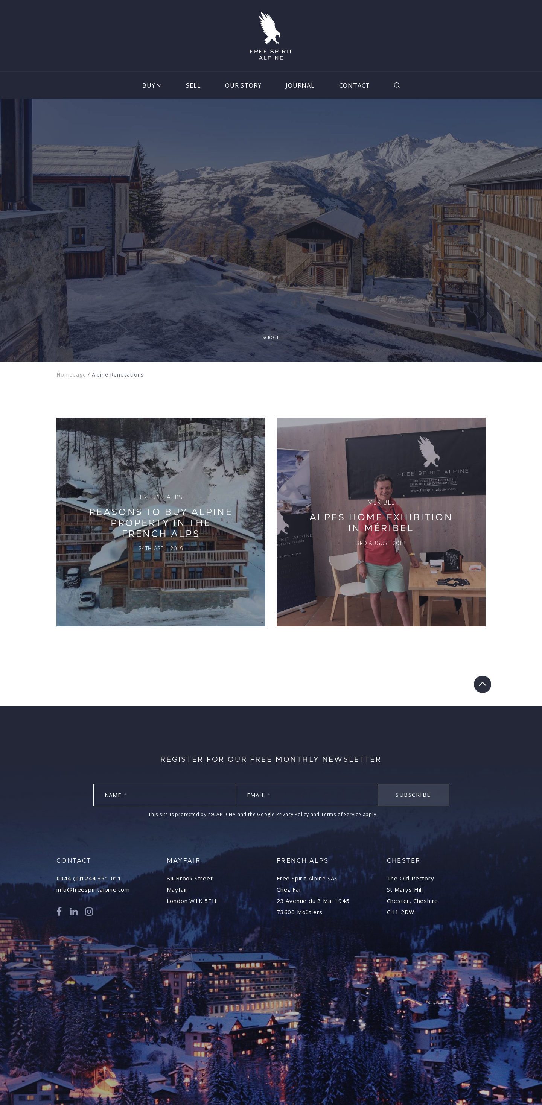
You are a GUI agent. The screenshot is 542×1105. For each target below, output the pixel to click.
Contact (354, 85)
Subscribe (413, 794)
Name (116, 795)
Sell (193, 85)
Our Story (243, 85)
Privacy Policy (292, 814)
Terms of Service (341, 814)
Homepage (71, 374)
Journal (300, 85)
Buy (148, 85)
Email (259, 795)
